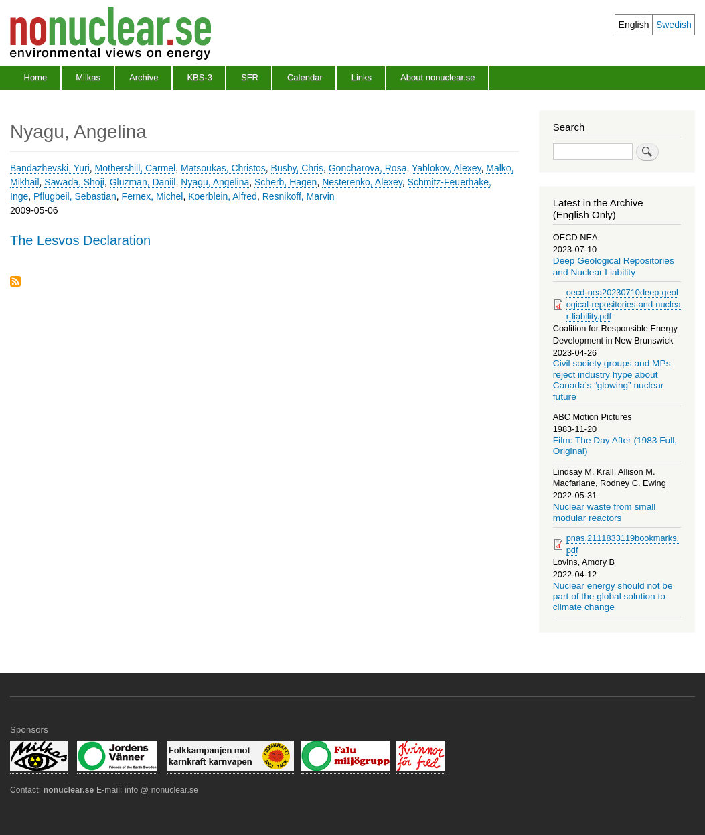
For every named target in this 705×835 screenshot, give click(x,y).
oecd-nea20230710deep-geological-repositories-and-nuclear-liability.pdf (623, 304)
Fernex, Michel (152, 196)
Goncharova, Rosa (368, 168)
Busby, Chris (297, 168)
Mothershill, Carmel (135, 168)
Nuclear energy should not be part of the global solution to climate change (613, 597)
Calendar (305, 77)
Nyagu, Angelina (215, 182)
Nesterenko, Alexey (362, 182)
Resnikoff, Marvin (298, 196)
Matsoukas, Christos (223, 168)
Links (361, 77)
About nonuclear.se (437, 77)
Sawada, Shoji (74, 182)
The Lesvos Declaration (80, 240)
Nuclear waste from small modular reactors (604, 512)
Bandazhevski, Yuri (50, 168)
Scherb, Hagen (285, 182)
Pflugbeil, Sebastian (74, 196)
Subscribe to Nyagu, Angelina (15, 282)
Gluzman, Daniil (143, 182)
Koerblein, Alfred (222, 196)
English (634, 24)
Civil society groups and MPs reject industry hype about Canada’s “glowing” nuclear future (612, 379)
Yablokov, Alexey (446, 168)
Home (36, 77)
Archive (143, 77)
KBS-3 (199, 77)
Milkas (88, 77)
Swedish (674, 24)
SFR (249, 77)
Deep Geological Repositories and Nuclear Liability (613, 266)
